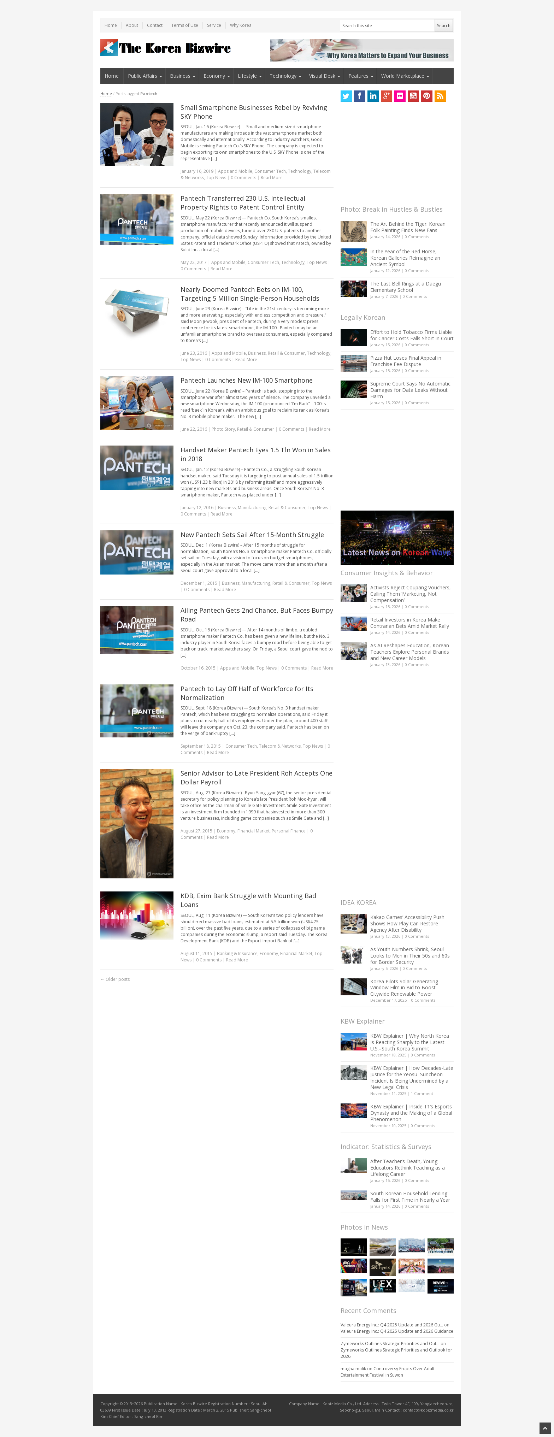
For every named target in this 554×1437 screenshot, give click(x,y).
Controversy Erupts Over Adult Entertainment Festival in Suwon (388, 1372)
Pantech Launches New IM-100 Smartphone (247, 380)
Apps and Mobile (235, 171)
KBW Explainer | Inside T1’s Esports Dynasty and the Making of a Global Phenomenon (411, 1113)
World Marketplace (402, 75)
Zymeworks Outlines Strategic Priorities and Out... (390, 1344)
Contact (155, 25)
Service (214, 25)
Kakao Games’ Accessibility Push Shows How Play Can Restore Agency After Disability (407, 923)
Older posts (115, 979)
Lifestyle (247, 75)
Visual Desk (322, 75)
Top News (216, 178)
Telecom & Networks (280, 746)
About (132, 25)
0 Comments (417, 236)
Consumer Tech (270, 171)
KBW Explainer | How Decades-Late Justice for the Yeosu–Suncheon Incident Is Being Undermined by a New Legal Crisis (411, 1077)
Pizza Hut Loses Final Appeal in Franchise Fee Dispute (405, 360)
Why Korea (241, 25)
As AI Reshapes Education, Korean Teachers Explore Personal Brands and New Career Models (409, 651)
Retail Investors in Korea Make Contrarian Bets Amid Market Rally (409, 622)
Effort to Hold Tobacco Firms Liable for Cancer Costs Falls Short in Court (412, 335)
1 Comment (422, 1093)
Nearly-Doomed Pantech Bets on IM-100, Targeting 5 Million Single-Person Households (250, 293)
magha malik (353, 1369)
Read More (272, 178)
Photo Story (223, 429)
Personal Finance (289, 831)
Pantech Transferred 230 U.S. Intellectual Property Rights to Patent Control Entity (243, 202)
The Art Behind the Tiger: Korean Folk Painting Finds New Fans (408, 227)
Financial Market (253, 831)
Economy (214, 75)
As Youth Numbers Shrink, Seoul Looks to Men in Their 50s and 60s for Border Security (410, 955)
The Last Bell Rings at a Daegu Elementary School (405, 286)
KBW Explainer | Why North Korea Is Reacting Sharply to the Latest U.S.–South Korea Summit (409, 1042)
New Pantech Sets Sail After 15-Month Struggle (252, 534)
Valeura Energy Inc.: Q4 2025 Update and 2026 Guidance (397, 1331)
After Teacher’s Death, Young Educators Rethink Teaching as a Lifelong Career (407, 1167)
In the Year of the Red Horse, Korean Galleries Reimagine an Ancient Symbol (405, 257)
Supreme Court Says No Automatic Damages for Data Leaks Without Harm (410, 390)
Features (358, 75)
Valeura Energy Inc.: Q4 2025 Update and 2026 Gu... (392, 1325)
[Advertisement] (394, 155)
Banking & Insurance (237, 953)
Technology (283, 75)
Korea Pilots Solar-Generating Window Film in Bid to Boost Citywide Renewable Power (404, 987)
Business (180, 75)
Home (111, 25)
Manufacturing (252, 508)
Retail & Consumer (286, 353)
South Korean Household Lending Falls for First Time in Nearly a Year (410, 1196)
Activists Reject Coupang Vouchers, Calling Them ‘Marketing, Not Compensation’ (410, 593)
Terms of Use (184, 25)
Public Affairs (142, 75)
